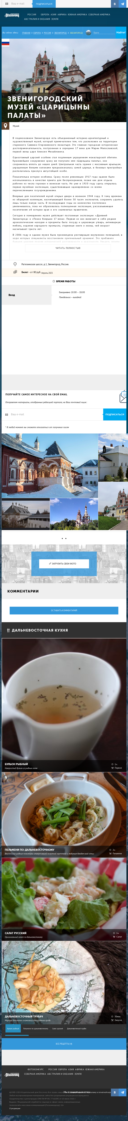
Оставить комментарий (64, 610)
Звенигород (60, 33)
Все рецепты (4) (64, 1043)
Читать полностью (68, 248)
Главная (26, 33)
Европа (37, 33)
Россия (47, 33)
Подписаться (44, 4)
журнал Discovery (12, 1077)
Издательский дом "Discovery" (12, 17)
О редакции (14, 1108)
